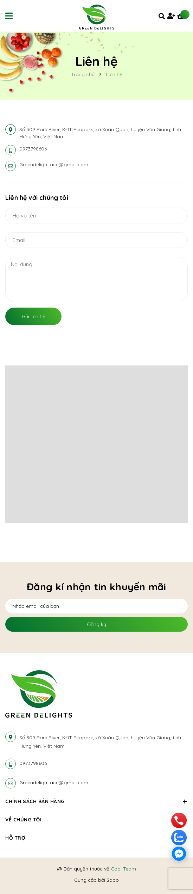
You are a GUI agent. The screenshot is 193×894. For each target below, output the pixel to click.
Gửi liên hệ (33, 316)
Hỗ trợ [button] (96, 838)
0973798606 (33, 149)
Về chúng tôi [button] (96, 819)
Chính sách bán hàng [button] (96, 801)
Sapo (113, 880)
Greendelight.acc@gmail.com (53, 164)
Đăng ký (96, 624)
